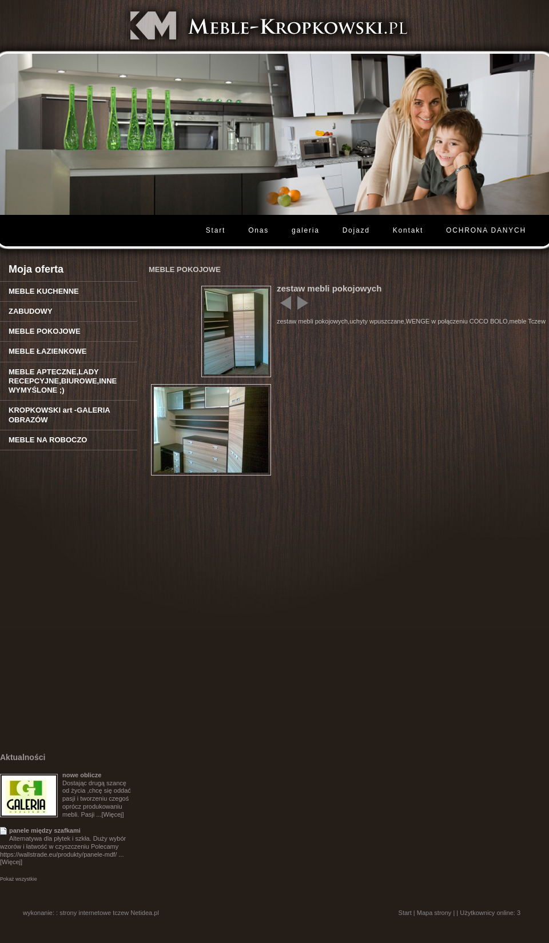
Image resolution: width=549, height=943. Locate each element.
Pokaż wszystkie (18, 879)
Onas (258, 230)
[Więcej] (112, 814)
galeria (306, 230)
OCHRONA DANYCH (486, 230)
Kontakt (408, 230)
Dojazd (356, 230)
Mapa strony (434, 912)
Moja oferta (36, 269)
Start (215, 230)
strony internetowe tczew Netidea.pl (109, 912)
